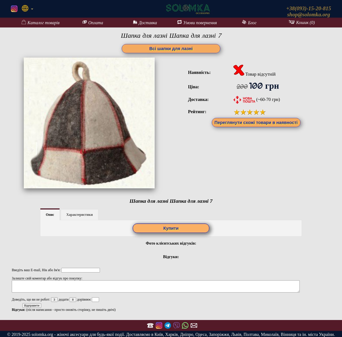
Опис (50, 214)
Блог (249, 22)
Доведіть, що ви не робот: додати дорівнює (55, 299)
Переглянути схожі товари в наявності (256, 122)
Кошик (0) (301, 22)
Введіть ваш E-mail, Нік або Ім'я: (56, 270)
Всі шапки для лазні (171, 48)
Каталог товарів (41, 22)
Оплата (92, 22)
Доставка (145, 22)
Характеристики (79, 214)
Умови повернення (197, 22)
